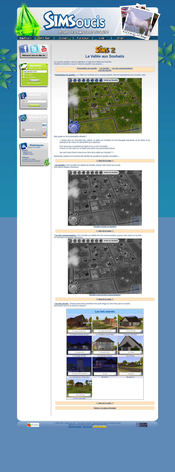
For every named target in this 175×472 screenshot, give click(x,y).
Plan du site (87, 427)
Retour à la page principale (105, 408)
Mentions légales (75, 427)
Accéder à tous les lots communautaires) (105, 295)
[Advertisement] (87, 450)
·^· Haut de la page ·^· (105, 161)
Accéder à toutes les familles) (105, 226)
